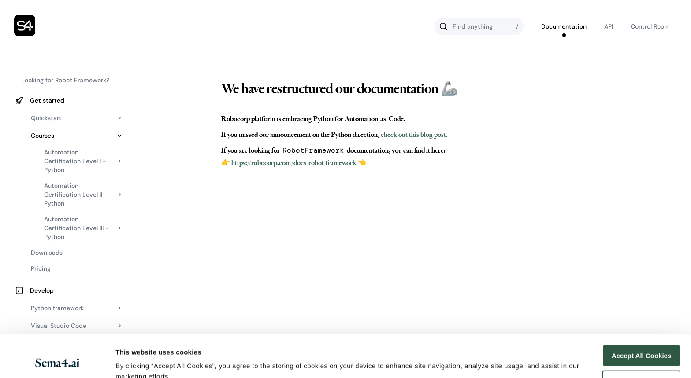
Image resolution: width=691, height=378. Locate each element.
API (608, 26)
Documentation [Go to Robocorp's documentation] (564, 26)
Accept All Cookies (641, 315)
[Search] (479, 26)
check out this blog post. (413, 134)
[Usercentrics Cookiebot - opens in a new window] (57, 360)
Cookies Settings (142, 360)
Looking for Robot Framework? (65, 80)
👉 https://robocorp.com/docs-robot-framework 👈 (293, 162)
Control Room (650, 26)
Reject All (642, 341)
